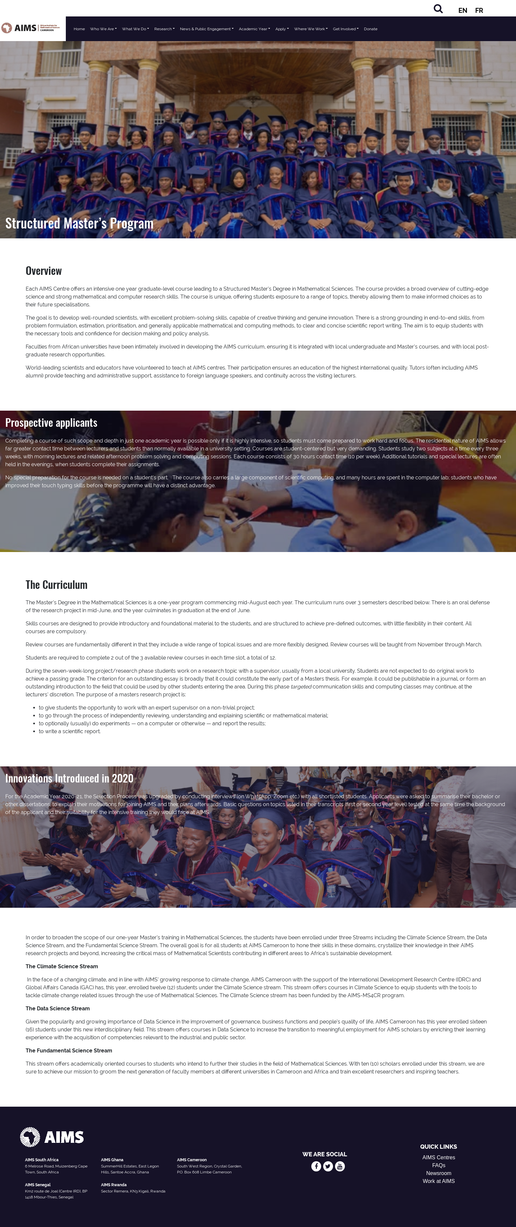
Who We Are (102, 29)
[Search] (438, 8)
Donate (370, 29)
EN (462, 10)
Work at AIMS (439, 1181)
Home (79, 29)
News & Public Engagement (205, 29)
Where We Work (309, 29)
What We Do (134, 29)
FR (479, 10)
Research (163, 29)
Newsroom (438, 1173)
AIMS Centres (439, 1157)
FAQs (438, 1165)
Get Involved (344, 29)
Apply (280, 29)
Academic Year (253, 29)
